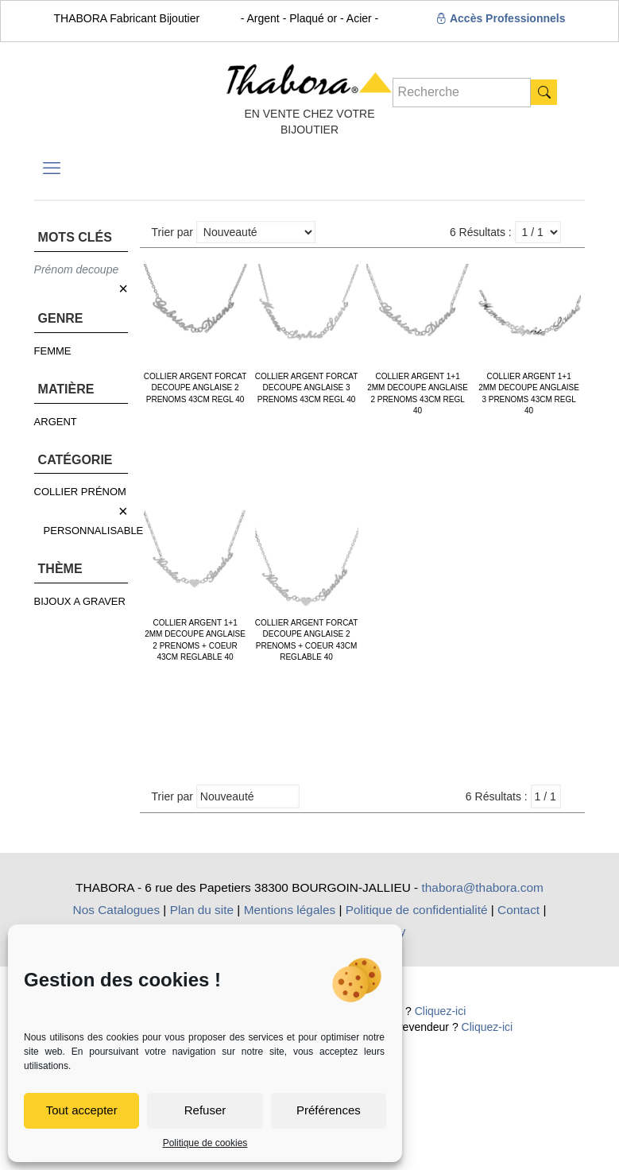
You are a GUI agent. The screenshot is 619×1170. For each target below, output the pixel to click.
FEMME (53, 351)
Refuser (205, 1110)
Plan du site (202, 909)
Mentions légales (290, 909)
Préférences (328, 1110)
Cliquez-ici (440, 1011)
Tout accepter (82, 1110)
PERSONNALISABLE (94, 531)
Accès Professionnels (501, 18)
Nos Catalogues (117, 909)
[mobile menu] (51, 168)
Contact (518, 909)
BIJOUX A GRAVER (80, 601)
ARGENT (55, 422)
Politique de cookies (205, 1143)
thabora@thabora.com (483, 887)
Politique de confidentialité (417, 909)
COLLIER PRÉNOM (80, 492)
